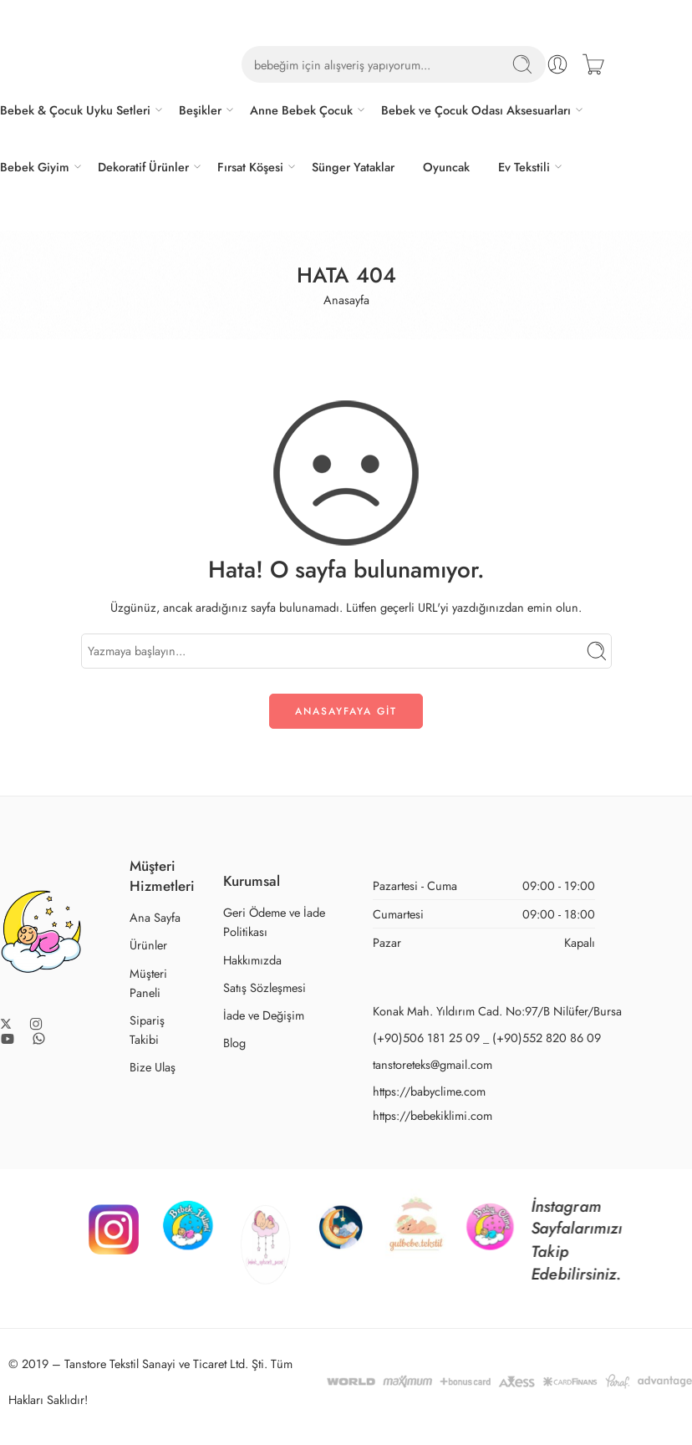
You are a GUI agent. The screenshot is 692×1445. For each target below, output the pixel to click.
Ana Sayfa (155, 917)
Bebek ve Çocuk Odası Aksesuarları (476, 110)
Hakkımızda (252, 960)
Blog (234, 1042)
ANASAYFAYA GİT (346, 711)
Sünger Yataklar (353, 167)
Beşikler (200, 110)
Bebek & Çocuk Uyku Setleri (75, 110)
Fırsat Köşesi (250, 167)
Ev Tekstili (524, 167)
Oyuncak (446, 167)
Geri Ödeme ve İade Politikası (274, 921)
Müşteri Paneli (148, 982)
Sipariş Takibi (147, 1029)
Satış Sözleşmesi (264, 987)
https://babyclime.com (429, 1091)
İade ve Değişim (263, 1015)
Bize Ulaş (153, 1067)
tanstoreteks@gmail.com (432, 1064)
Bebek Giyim (34, 167)
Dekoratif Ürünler (143, 167)
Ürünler (148, 945)
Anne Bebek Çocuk (301, 110)
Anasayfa (346, 299)
